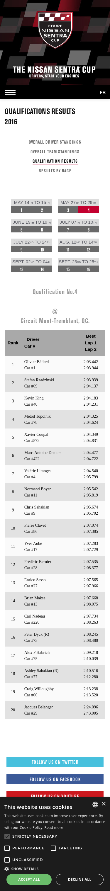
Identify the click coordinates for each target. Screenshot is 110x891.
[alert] (55, 844)
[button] (55, 869)
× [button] (103, 804)
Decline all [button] (80, 879)
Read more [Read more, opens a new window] (54, 827)
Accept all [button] (29, 879)
